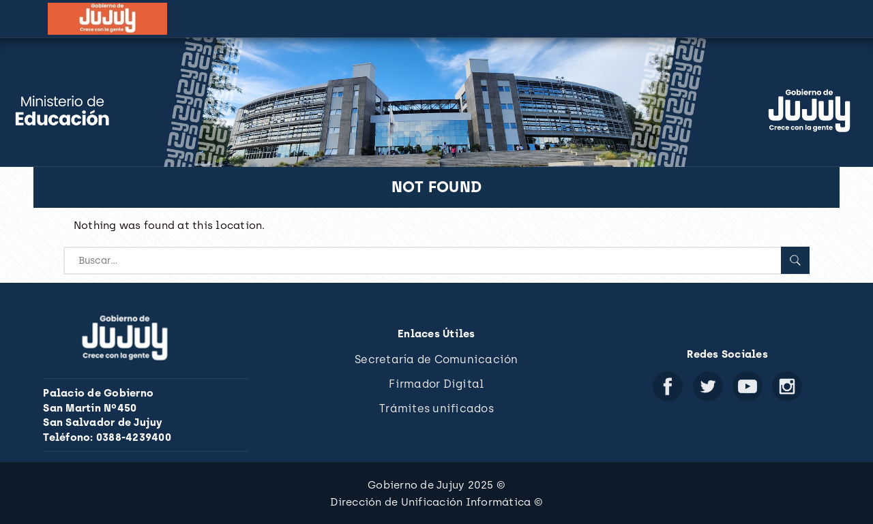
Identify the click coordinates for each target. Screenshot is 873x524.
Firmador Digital (436, 383)
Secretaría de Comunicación (436, 359)
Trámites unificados (436, 408)
